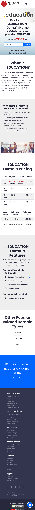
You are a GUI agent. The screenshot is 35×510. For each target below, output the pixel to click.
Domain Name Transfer (13, 416)
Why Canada (10, 466)
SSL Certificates (11, 430)
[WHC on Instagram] (20, 487)
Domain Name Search (13, 414)
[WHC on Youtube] (24, 487)
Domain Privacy (11, 437)
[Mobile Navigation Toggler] (31, 4)
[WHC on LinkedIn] (16, 487)
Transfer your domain (18, 50)
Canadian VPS (10, 398)
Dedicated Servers (12, 402)
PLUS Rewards (10, 450)
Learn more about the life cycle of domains (17, 224)
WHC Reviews (10, 462)
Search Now (17, 378)
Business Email (11, 423)
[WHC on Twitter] (12, 487)
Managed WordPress (12, 403)
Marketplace (10, 452)
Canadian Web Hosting (13, 396)
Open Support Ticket (12, 478)
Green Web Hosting (12, 464)
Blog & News (10, 458)
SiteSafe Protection (12, 432)
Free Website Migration (13, 407)
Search (27, 44)
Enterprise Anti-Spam (12, 434)
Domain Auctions (11, 418)
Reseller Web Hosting (12, 400)
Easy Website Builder (12, 421)
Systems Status (11, 480)
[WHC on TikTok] (8, 490)
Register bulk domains (17, 53)
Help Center (10, 476)
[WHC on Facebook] (8, 487)
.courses (17, 338)
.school (17, 332)
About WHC (10, 460)
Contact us (10, 468)
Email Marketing (11, 446)
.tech (17, 344)
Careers (9, 469)
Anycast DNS (10, 405)
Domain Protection (12, 436)
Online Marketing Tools (13, 444)
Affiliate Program (11, 448)
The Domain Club (11, 419)
